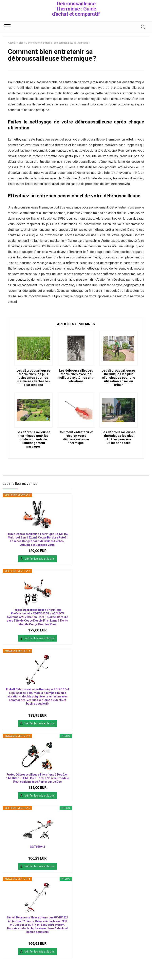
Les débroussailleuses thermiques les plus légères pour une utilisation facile (119, 437)
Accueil (12, 42)
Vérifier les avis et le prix (39, 558)
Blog (21, 42)
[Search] (143, 27)
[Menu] (7, 27)
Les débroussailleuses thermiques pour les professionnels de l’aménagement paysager (33, 439)
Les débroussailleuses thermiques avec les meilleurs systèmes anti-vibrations (76, 376)
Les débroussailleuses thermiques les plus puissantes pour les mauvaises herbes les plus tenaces (33, 378)
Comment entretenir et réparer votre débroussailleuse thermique (76, 437)
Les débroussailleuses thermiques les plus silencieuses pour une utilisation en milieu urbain (119, 378)
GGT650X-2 (37, 846)
